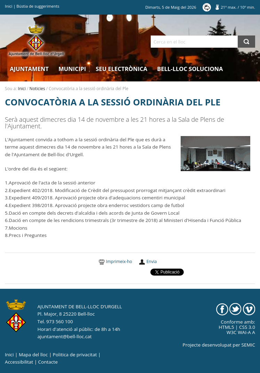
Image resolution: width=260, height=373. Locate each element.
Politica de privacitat (75, 354)
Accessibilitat (19, 362)
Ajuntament (29, 69)
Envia (152, 261)
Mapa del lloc (33, 354)
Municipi (72, 69)
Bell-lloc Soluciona (190, 69)
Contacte (48, 362)
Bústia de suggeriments (37, 6)
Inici (8, 6)
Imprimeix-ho (119, 261)
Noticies (37, 89)
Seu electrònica (121, 69)
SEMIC (248, 345)
